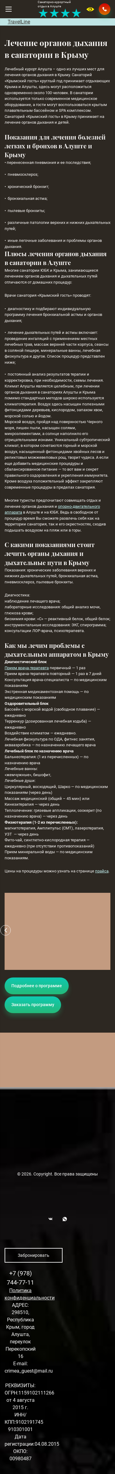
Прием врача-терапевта (27, 668)
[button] (5, 930)
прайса (102, 871)
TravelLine (19, 22)
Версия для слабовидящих (91, 9)
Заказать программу (32, 1004)
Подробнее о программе (36, 985)
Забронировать (33, 1255)
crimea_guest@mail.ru (29, 1371)
